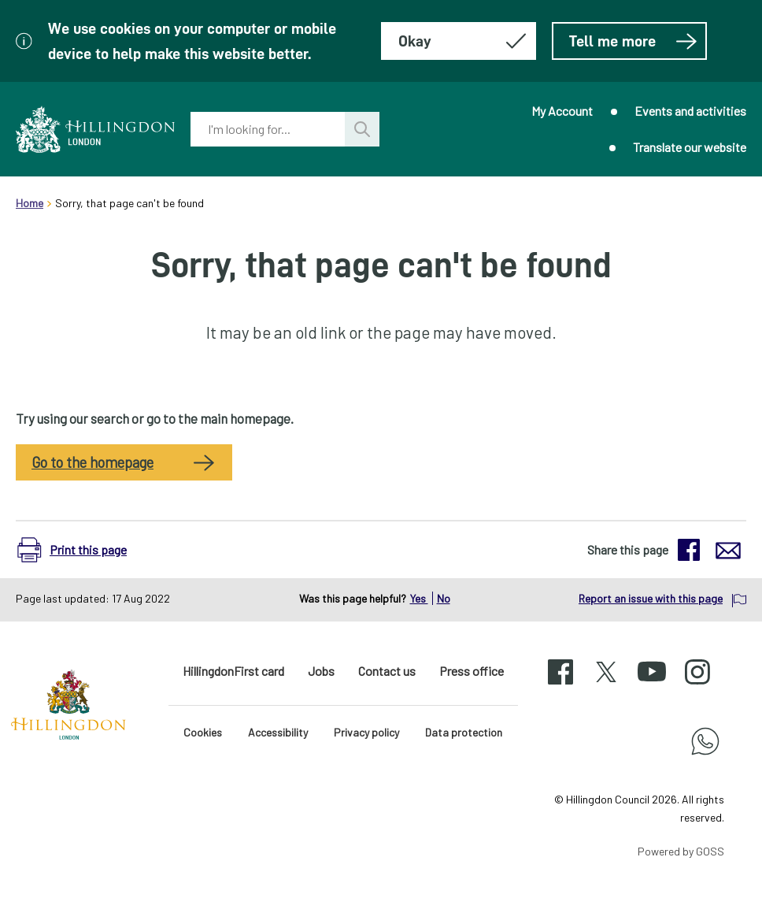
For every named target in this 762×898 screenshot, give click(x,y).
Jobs (321, 670)
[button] (80, 549)
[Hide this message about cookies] (458, 41)
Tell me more (633, 41)
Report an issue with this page (651, 598)
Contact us (387, 670)
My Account (562, 110)
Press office (471, 670)
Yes (419, 598)
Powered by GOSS (681, 851)
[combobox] (267, 129)
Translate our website (689, 146)
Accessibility (278, 732)
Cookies (202, 732)
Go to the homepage (92, 462)
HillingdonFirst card (233, 670)
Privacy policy (366, 732)
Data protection (463, 732)
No (443, 598)
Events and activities (690, 110)
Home (29, 203)
